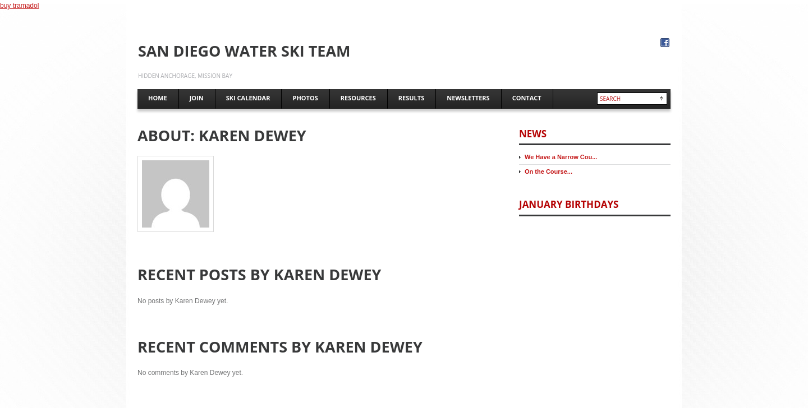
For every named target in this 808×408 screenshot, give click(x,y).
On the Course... (548, 171)
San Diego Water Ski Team (244, 50)
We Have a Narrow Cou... (561, 157)
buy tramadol (19, 6)
